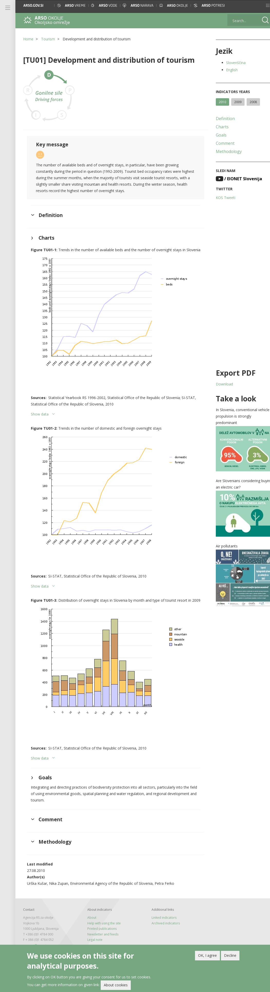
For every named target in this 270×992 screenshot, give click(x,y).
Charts (217, 127)
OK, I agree (207, 955)
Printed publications (100, 936)
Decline (230, 955)
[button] (261, 5)
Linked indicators (160, 925)
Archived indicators (162, 930)
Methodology (224, 151)
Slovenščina (231, 62)
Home (28, 39)
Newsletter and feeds (101, 942)
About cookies (116, 984)
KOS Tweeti (221, 197)
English (227, 69)
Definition (220, 118)
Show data (40, 418)
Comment (220, 143)
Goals (216, 135)
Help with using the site (102, 930)
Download (219, 384)
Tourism (48, 39)
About (90, 925)
